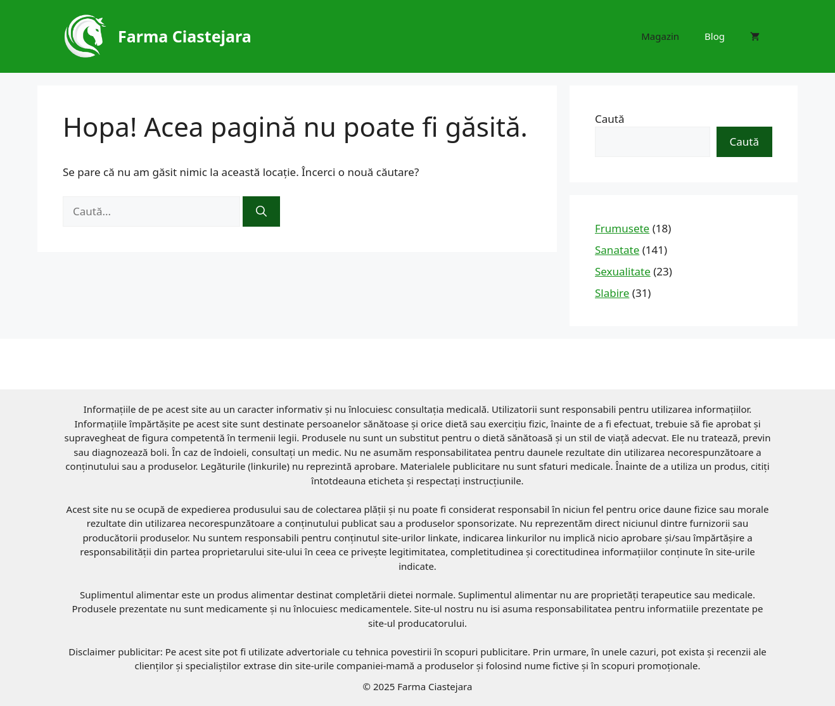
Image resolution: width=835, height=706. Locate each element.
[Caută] (261, 211)
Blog (714, 36)
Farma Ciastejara (185, 36)
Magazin (660, 36)
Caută (609, 118)
